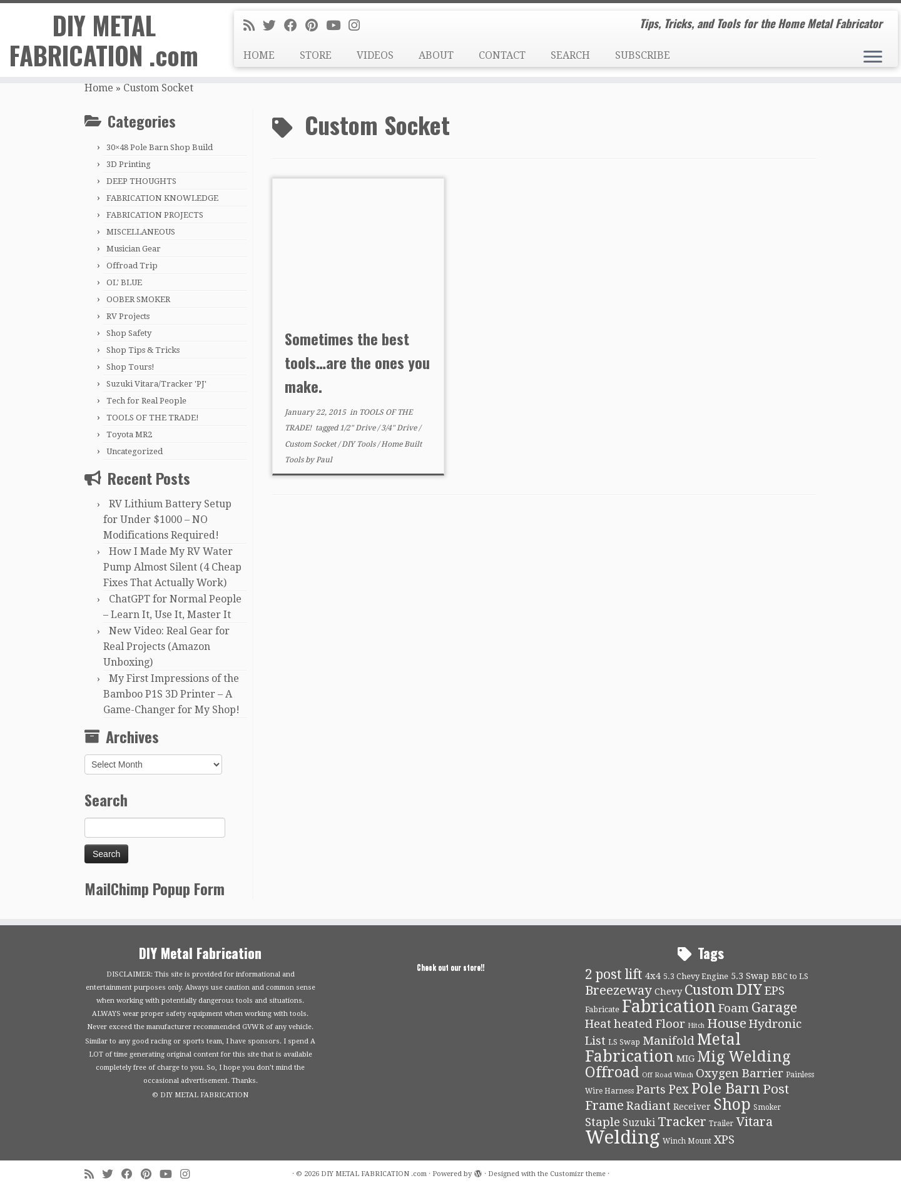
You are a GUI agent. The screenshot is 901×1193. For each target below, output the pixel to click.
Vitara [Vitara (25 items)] (754, 1121)
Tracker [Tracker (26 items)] (682, 1121)
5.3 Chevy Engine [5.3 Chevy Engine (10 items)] (695, 976)
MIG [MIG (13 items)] (685, 1058)
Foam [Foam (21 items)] (733, 1008)
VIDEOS (375, 55)
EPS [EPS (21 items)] (775, 991)
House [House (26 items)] (726, 1023)
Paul (324, 459)
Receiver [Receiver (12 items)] (692, 1107)
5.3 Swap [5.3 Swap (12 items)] (750, 976)
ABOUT (436, 55)
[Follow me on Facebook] (294, 25)
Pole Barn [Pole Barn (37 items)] (725, 1088)
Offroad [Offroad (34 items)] (612, 1072)
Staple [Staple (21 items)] (602, 1122)
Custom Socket (311, 444)
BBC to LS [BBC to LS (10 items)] (789, 976)
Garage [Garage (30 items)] (774, 1007)
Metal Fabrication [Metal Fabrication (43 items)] (663, 1047)
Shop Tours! (130, 367)
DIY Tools (359, 444)
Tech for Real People (146, 400)
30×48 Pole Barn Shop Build (159, 147)
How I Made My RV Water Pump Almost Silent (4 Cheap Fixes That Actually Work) (172, 567)
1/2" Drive (358, 428)
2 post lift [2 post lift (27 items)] (614, 974)
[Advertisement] (544, 601)
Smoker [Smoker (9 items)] (767, 1107)
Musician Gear (133, 248)
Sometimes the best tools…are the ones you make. (357, 362)
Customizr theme (578, 1174)
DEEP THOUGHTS (141, 181)
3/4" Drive (400, 428)
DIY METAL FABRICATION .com (103, 40)
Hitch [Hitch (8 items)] (696, 1026)
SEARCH (570, 55)
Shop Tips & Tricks (143, 350)
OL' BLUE (124, 282)
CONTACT (502, 55)
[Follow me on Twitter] (273, 25)
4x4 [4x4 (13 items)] (653, 976)
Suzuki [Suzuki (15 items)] (639, 1123)
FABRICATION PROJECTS (154, 215)
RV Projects (128, 316)
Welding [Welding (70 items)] (622, 1137)
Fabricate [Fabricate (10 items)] (602, 1009)
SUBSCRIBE (642, 55)
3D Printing (128, 164)
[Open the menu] (872, 57)
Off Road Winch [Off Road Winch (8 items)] (667, 1075)
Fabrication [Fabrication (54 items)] (669, 1006)
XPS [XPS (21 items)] (724, 1140)
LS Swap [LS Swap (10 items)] (624, 1042)
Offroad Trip (132, 265)
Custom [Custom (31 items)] (709, 990)
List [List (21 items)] (595, 1041)
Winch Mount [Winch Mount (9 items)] (687, 1141)
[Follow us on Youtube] (337, 25)
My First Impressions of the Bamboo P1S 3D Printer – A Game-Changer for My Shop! (171, 694)
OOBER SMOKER (138, 299)
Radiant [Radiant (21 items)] (648, 1106)
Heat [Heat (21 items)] (598, 1024)
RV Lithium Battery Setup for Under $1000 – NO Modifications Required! (167, 519)
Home (98, 88)
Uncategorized (134, 451)
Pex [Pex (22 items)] (678, 1089)
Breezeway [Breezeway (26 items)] (618, 990)
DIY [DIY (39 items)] (749, 989)
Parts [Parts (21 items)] (651, 1090)
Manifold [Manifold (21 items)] (669, 1041)
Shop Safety (128, 333)
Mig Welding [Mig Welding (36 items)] (743, 1056)
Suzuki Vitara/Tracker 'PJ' (156, 383)
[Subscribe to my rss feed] (253, 25)
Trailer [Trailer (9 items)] (721, 1123)
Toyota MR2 (129, 434)
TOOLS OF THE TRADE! (152, 417)
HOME (259, 55)
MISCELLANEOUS (140, 231)
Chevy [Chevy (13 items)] (668, 991)
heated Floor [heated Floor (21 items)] (649, 1024)
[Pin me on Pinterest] (315, 25)
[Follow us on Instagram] (358, 25)
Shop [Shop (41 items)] (732, 1104)
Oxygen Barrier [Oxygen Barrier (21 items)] (739, 1073)
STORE (316, 55)
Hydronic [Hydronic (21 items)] (775, 1024)
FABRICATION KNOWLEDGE (162, 198)
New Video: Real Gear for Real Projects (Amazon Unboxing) (166, 646)
